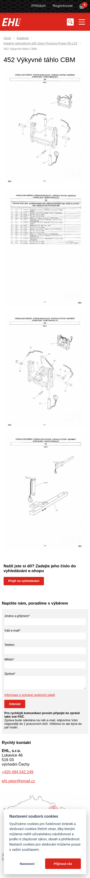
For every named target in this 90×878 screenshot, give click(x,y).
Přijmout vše (63, 864)
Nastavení (27, 864)
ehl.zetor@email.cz (18, 781)
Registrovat (63, 6)
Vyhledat (70, 22)
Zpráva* (9, 673)
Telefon (9, 645)
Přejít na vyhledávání (23, 581)
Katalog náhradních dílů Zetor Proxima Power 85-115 (40, 43)
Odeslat (15, 704)
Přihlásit (38, 6)
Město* (9, 659)
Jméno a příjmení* (17, 616)
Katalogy (23, 38)
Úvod (7, 38)
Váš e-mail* (12, 630)
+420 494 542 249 (17, 772)
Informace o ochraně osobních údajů (29, 695)
